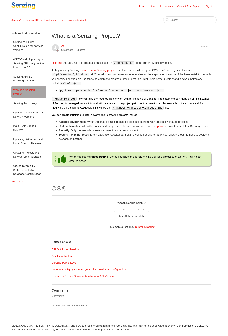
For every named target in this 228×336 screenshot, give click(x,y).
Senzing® (16, 20)
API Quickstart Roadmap (66, 248)
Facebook (54, 187)
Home (142, 6)
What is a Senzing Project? (24, 92)
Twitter (59, 187)
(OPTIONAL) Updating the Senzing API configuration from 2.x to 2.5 (28, 63)
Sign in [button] (209, 6)
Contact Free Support (189, 6)
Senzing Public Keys (25, 103)
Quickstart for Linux (63, 254)
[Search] (190, 19)
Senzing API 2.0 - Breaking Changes (24, 78)
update (160, 124)
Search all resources (161, 6)
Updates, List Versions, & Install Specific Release (28, 141)
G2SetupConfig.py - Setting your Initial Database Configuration (27, 169)
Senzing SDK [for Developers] (40, 20)
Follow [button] (204, 46)
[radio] (122, 208)
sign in (62, 304)
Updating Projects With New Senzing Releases (27, 154)
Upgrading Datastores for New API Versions (28, 114)
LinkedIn (64, 187)
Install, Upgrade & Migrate (73, 20)
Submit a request (145, 225)
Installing (57, 62)
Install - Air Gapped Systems (24, 127)
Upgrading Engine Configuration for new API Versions (28, 45)
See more (17, 181)
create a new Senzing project (98, 69)
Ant (63, 45)
